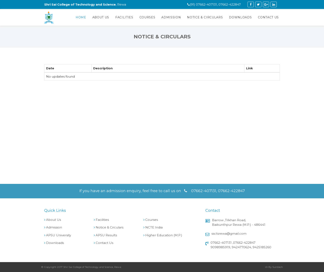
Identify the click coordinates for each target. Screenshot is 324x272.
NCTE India (154, 227)
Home (81, 17)
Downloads (240, 17)
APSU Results (106, 235)
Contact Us (268, 17)
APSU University (58, 235)
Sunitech (277, 266)
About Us (100, 17)
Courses (147, 17)
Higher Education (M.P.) (163, 235)
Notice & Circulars (205, 17)
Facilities (124, 17)
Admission (171, 17)
